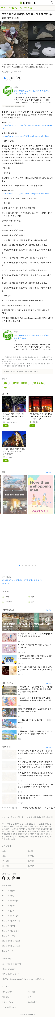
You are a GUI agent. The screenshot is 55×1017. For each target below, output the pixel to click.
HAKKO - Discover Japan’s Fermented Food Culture (23, 979)
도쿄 (11, 580)
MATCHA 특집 (26, 8)
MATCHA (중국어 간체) (10, 915)
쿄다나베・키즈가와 (20, 383)
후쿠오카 (6, 583)
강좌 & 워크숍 (38, 383)
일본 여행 (33, 580)
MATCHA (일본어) (9, 890)
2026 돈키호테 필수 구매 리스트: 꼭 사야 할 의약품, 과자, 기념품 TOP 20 (35, 710)
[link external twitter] (9, 878)
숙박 (31, 596)
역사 (5, 387)
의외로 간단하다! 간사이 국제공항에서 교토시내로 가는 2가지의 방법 (13, 416)
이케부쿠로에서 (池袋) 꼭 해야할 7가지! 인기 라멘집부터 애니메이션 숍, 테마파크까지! (35, 732)
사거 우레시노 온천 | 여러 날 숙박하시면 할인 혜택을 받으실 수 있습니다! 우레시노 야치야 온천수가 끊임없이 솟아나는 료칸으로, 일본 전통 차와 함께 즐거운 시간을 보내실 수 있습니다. (35, 765)
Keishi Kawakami (11, 422)
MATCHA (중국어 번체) (10, 900)
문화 (31, 601)
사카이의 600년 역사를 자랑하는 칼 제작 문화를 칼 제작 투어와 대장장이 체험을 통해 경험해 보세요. (35, 753)
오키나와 (31, 861)
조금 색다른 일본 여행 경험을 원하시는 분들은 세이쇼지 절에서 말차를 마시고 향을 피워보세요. (35, 774)
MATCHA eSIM (7, 951)
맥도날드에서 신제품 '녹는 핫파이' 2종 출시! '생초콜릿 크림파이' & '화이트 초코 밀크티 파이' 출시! (35, 669)
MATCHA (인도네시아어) (11, 920)
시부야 (5, 580)
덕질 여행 (19, 580)
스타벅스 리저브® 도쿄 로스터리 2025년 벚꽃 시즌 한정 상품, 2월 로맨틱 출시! (35, 634)
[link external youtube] (19, 878)
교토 (3, 8)
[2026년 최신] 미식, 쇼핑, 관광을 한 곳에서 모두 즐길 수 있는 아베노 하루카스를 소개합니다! (35, 785)
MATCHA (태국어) (9, 905)
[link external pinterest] (14, 878)
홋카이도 (31, 856)
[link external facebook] (4, 878)
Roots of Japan (8, 969)
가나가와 (5, 866)
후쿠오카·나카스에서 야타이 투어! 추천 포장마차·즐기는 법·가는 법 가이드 (35, 796)
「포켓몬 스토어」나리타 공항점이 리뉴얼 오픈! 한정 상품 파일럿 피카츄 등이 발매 (35, 657)
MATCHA (35, 422)
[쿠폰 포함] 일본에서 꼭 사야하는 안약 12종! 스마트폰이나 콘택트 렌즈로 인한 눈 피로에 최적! (35, 699)
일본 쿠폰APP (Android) (11, 946)
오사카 (41, 580)
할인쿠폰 (13, 8)
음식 (5, 596)
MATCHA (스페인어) (9, 936)
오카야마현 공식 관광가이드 (12, 964)
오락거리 (7, 601)
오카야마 (31, 866)
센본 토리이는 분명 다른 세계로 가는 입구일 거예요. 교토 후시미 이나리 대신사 (41, 416)
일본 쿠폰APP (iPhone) (11, 941)
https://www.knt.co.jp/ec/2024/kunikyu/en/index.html (25, 136)
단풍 (26, 580)
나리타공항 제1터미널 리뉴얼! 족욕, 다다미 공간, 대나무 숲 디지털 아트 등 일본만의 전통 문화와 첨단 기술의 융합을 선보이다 (35, 689)
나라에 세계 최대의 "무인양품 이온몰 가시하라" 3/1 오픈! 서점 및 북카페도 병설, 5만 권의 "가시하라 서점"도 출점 (27, 625)
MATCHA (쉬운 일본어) (10, 931)
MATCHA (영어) (8, 895)
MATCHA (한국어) (9, 910)
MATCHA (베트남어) (9, 926)
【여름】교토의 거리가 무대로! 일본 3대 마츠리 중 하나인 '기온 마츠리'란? (14, 451)
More (48, 472)
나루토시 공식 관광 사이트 (11, 974)
